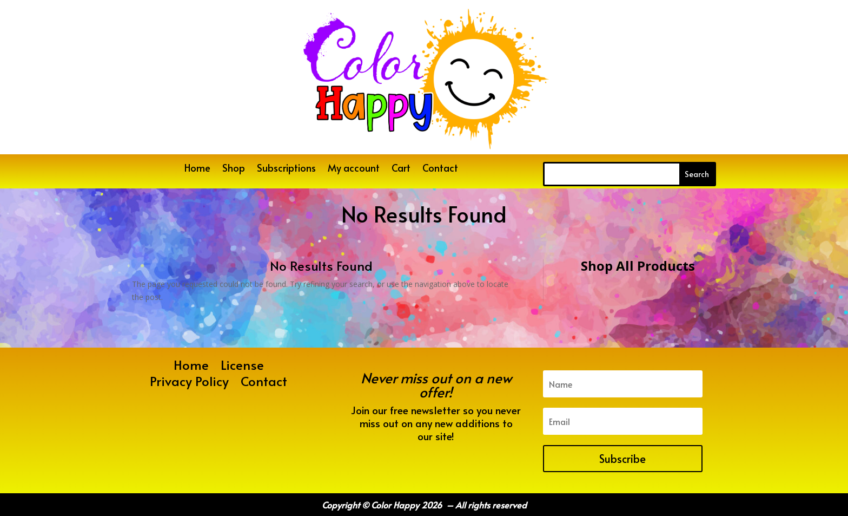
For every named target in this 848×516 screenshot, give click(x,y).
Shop (233, 169)
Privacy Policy (189, 383)
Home (197, 169)
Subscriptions (286, 169)
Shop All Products (638, 266)
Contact (440, 169)
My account (354, 169)
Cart (401, 169)
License (242, 367)
